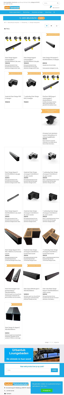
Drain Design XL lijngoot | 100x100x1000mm (12, 280)
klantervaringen (28, 360)
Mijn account (11, 388)
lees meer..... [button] (44, 386)
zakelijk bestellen (28, 363)
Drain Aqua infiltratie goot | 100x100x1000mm (31, 247)
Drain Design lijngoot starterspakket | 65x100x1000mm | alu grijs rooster (31, 53)
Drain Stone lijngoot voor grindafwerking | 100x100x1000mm (12, 248)
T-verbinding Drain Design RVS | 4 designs (31, 85)
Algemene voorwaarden (23, 388)
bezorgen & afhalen (9, 363)
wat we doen (27, 356)
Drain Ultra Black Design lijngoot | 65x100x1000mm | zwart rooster (50, 248)
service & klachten (9, 366)
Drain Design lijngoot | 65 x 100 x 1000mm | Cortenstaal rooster (13, 215)
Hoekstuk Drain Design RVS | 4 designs (13, 85)
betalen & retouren (9, 360)
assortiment (46, 363)
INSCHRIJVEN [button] (24, 373)
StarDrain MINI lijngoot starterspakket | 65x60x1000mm (49, 86)
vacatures (26, 366)
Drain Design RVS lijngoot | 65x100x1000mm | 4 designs (51, 52)
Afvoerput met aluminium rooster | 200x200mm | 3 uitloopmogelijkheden (50, 117)
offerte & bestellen (9, 356)
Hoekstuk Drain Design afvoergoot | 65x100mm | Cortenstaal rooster (31, 215)
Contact (9, 345)
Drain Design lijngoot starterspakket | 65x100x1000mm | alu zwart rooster (13, 53)
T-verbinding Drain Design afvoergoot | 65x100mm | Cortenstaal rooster (50, 215)
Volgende (56, 294)
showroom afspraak (48, 356)
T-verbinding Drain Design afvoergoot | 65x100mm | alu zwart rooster (50, 182)
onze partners (46, 366)
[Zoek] (58, 3)
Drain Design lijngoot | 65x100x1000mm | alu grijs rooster (12, 149)
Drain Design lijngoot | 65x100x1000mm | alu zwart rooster (13, 182)
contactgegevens (47, 360)
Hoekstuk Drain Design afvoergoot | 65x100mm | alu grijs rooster (31, 149)
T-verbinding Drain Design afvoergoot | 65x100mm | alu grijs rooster (50, 149)
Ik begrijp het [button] (46, 390)
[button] (57, 26)
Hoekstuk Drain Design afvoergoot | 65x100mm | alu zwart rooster (31, 182)
